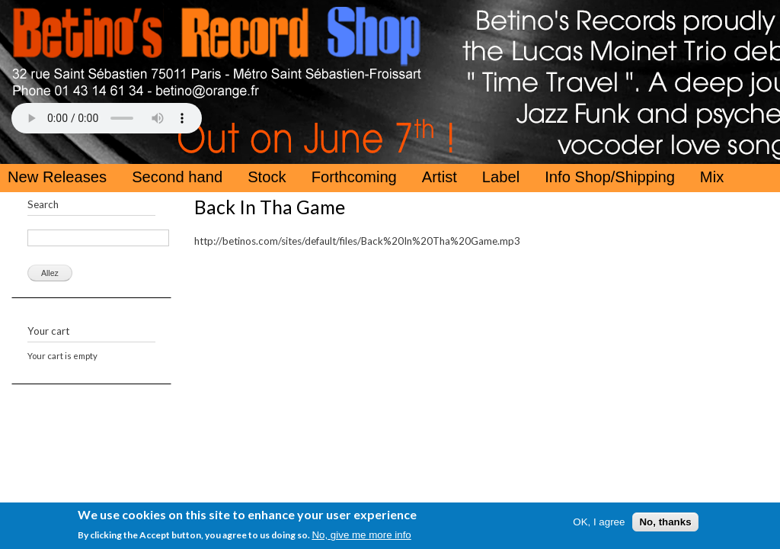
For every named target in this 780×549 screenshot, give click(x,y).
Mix (712, 177)
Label (500, 177)
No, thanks (665, 523)
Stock (267, 177)
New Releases (57, 177)
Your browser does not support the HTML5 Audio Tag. (106, 118)
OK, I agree (599, 523)
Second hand (177, 177)
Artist (439, 177)
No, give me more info (361, 536)
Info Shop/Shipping (610, 177)
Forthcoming (354, 177)
